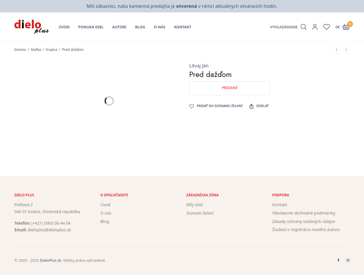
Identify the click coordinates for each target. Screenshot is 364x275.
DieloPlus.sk (50, 260)
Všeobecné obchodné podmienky (303, 213)
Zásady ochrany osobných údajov (303, 221)
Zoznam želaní (199, 213)
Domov (20, 49)
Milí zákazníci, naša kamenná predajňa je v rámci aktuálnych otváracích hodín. (182, 6)
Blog (140, 26)
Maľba (36, 49)
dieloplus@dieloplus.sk (49, 230)
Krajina (51, 49)
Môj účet (194, 204)
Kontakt (182, 26)
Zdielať (259, 106)
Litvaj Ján (199, 65)
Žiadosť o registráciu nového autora (306, 229)
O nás (160, 26)
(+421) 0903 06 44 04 (50, 223)
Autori (119, 26)
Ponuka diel (90, 26)
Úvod (64, 26)
